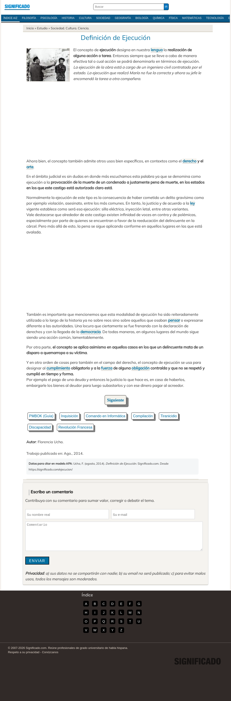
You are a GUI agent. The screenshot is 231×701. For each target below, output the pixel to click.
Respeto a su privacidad (23, 652)
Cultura (85, 18)
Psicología (49, 18)
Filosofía (29, 18)
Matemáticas (192, 18)
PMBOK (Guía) (41, 416)
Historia (68, 18)
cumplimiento (58, 368)
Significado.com (17, 7)
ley (192, 203)
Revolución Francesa (75, 427)
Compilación (143, 416)
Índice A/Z (10, 18)
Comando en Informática (105, 416)
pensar (174, 320)
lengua (157, 49)
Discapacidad (40, 427)
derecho (189, 161)
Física (173, 18)
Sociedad (103, 18)
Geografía (123, 18)
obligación (141, 368)
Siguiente (115, 400)
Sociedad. (58, 28)
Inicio (30, 28)
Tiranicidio (168, 416)
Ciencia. (83, 28)
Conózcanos (50, 652)
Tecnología (215, 18)
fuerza (106, 368)
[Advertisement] (115, 119)
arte (29, 166)
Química (158, 18)
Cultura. (71, 28)
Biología (141, 18)
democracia (90, 331)
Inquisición (69, 416)
